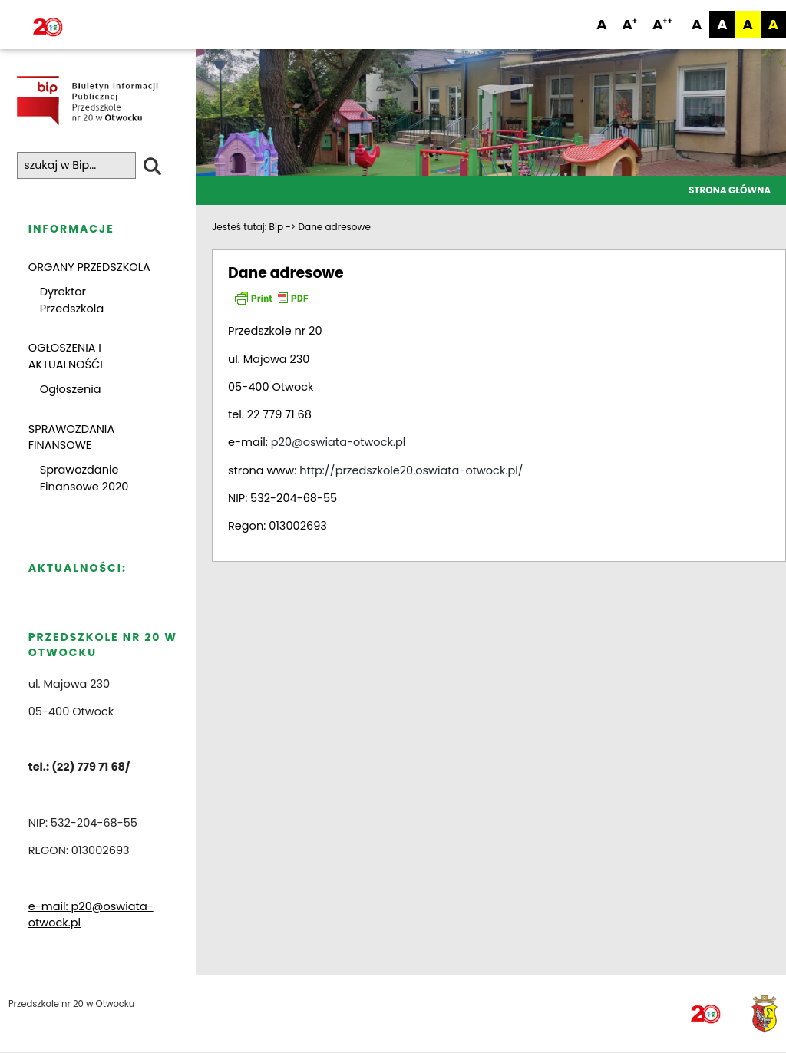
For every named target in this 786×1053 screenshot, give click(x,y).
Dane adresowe (335, 226)
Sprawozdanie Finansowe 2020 (84, 478)
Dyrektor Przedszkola (72, 300)
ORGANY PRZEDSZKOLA (89, 267)
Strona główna (730, 189)
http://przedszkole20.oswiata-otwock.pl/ (411, 470)
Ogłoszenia (70, 389)
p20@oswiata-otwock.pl (338, 442)
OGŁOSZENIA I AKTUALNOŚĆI (65, 357)
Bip (276, 226)
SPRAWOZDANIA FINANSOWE (71, 437)
